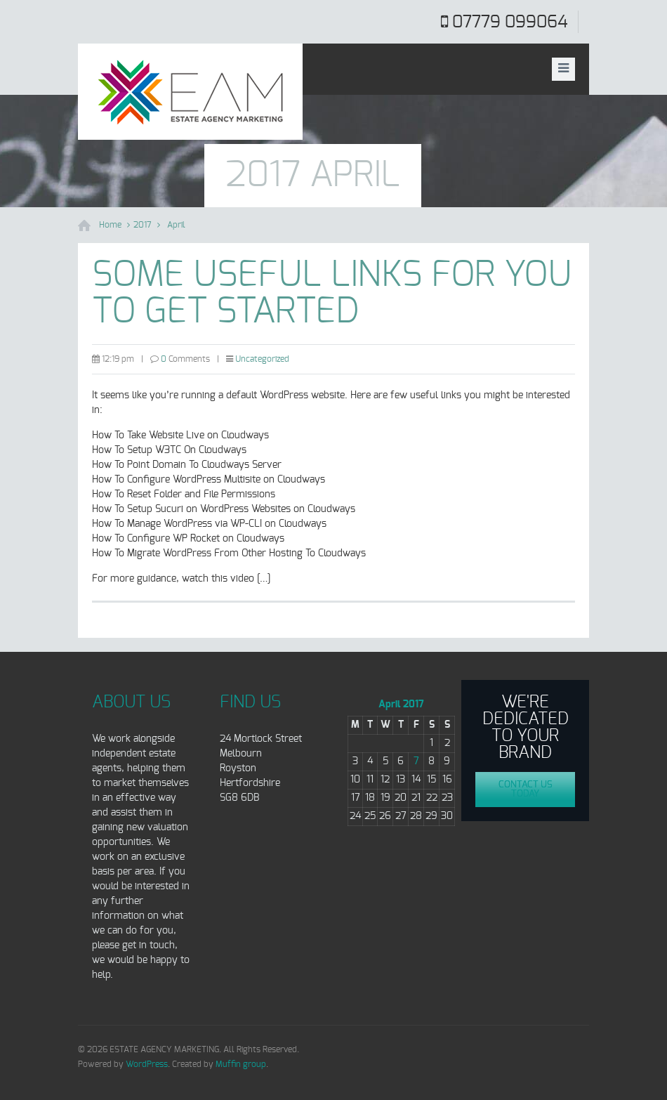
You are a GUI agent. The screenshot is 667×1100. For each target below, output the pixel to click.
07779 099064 (509, 22)
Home (110, 225)
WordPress (147, 1064)
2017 (142, 225)
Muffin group (241, 1064)
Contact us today (525, 789)
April (176, 225)
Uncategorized (262, 359)
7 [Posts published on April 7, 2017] (416, 761)
